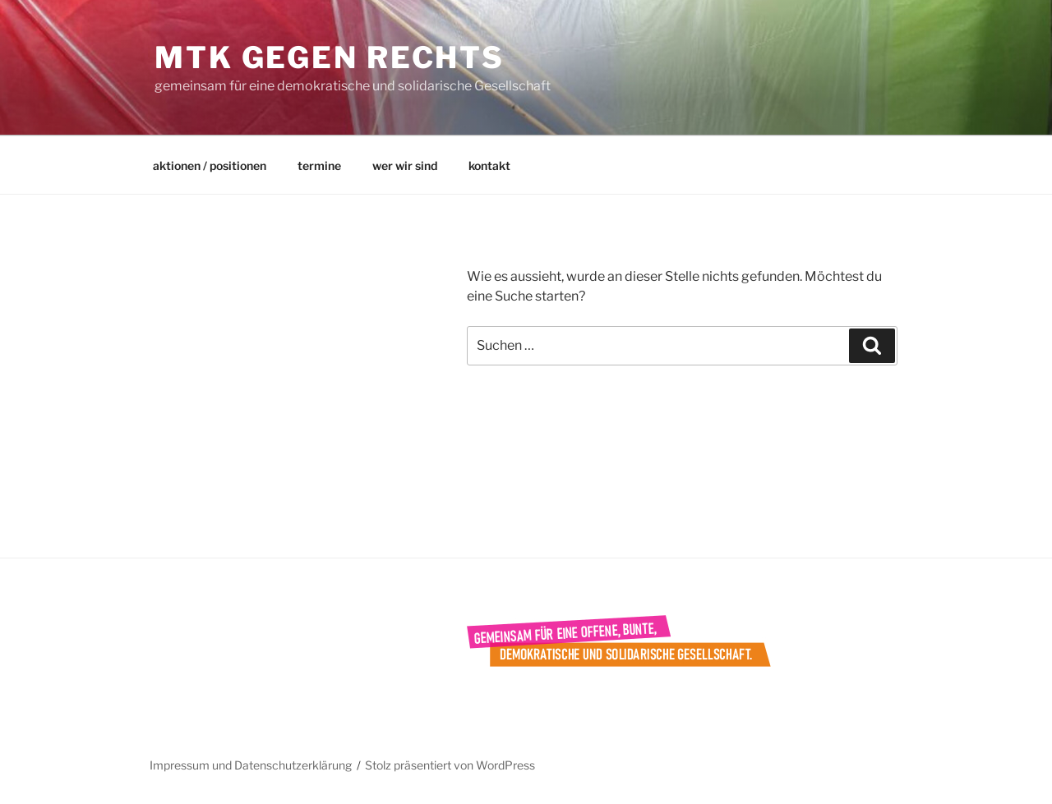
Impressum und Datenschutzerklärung (251, 765)
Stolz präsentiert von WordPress (450, 765)
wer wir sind (404, 165)
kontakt (489, 165)
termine (319, 165)
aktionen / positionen (209, 165)
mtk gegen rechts (330, 57)
